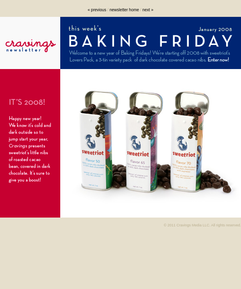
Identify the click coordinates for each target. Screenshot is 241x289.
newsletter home (124, 10)
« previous (97, 10)
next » (147, 10)
